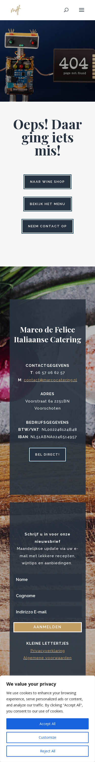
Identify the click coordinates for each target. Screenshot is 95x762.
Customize (47, 737)
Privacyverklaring (47, 650)
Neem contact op (47, 226)
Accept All (47, 723)
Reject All (47, 751)
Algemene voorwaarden (47, 658)
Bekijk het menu (47, 204)
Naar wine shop (47, 182)
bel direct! (47, 454)
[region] (47, 719)
